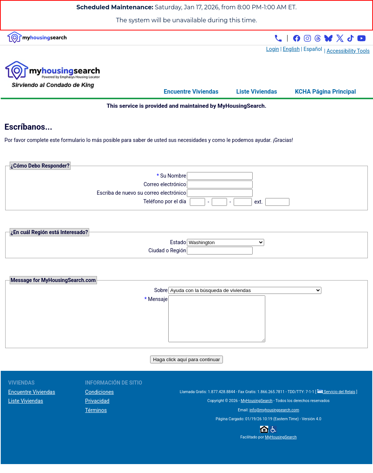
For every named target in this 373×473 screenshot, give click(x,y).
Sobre (161, 290)
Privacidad (97, 410)
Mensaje (158, 299)
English (291, 49)
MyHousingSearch (256, 409)
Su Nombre (173, 176)
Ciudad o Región (167, 250)
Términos (96, 419)
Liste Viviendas (256, 91)
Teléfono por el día (164, 201)
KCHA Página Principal (325, 91)
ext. (258, 202)
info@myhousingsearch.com (274, 419)
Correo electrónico (164, 184)
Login (272, 49)
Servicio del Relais (336, 400)
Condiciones (99, 401)
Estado (178, 242)
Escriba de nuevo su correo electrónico (141, 193)
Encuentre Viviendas (191, 91)
